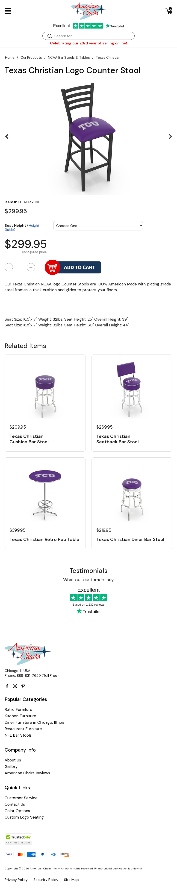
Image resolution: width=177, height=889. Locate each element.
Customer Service (21, 798)
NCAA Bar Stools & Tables (69, 57)
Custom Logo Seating (24, 817)
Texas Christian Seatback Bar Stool (117, 438)
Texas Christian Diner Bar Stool (130, 539)
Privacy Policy (16, 879)
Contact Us (15, 804)
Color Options (17, 811)
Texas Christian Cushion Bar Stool (29, 438)
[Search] (93, 36)
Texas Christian (108, 57)
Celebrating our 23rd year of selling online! (88, 43)
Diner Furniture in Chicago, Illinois (35, 722)
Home (10, 57)
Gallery (11, 767)
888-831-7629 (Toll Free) (38, 675)
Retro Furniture (18, 710)
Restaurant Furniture (23, 729)
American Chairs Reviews (27, 773)
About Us (13, 760)
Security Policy (45, 879)
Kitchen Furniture (20, 716)
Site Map (71, 879)
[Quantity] (20, 267)
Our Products (31, 57)
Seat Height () (22, 227)
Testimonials (88, 571)
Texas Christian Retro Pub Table (44, 539)
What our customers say (88, 580)
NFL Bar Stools (18, 735)
